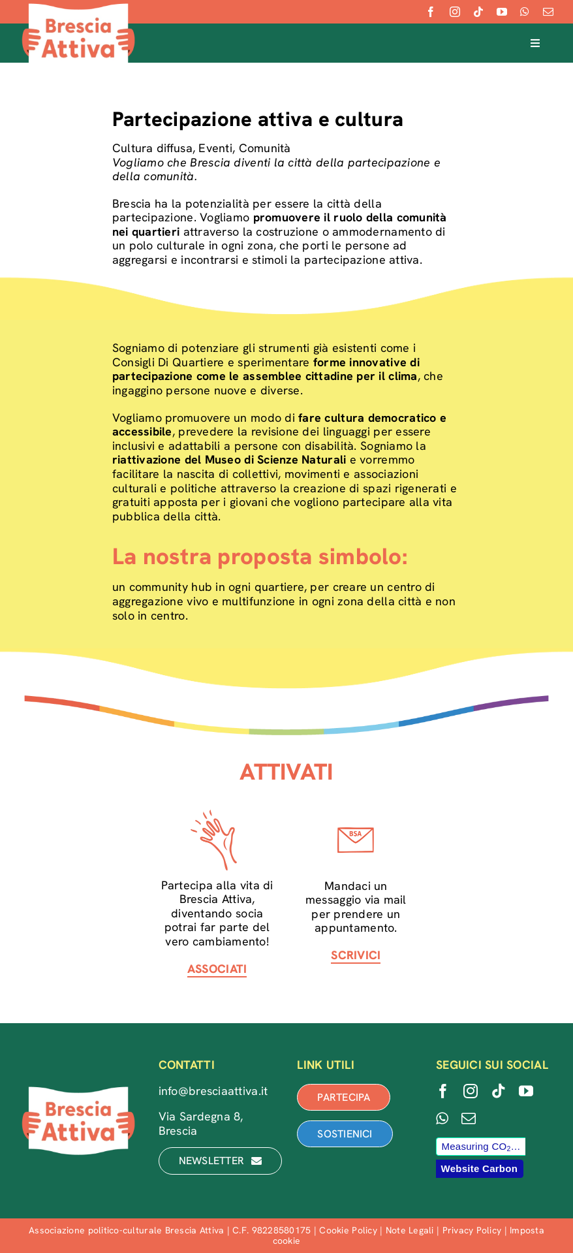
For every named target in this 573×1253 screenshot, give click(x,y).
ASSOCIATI (217, 968)
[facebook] (431, 12)
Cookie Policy (348, 1230)
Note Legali (410, 1230)
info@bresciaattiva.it (213, 1090)
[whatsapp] (524, 12)
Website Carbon (479, 1168)
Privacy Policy (472, 1230)
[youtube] (502, 12)
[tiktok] (478, 12)
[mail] (548, 12)
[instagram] (455, 12)
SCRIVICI (355, 954)
